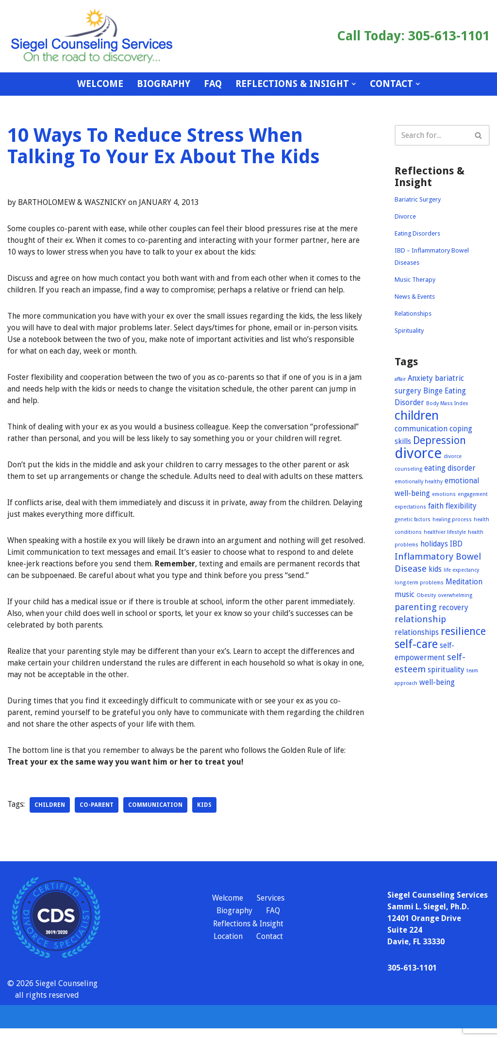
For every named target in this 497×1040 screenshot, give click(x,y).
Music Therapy (415, 279)
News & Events (415, 296)
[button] (353, 84)
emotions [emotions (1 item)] (444, 494)
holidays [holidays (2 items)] (434, 544)
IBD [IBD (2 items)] (456, 544)
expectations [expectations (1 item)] (410, 507)
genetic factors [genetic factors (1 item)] (413, 519)
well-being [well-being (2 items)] (437, 682)
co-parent (97, 816)
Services (271, 909)
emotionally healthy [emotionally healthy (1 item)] (419, 481)
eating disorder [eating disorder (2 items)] (450, 468)
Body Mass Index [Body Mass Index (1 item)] (447, 403)
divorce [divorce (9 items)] (418, 453)
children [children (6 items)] (417, 415)
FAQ (213, 83)
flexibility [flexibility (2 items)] (461, 506)
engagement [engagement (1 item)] (473, 494)
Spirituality (409, 330)
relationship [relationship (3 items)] (420, 619)
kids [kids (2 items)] (435, 569)
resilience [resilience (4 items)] (463, 631)
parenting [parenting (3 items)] (416, 607)
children (49, 816)
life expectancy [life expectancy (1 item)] (461, 570)
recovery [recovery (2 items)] (453, 607)
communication (155, 816)
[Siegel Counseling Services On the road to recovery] (92, 36)
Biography (163, 83)
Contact (270, 948)
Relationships (413, 313)
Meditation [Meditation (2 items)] (464, 582)
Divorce (405, 216)
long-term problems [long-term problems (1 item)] (419, 583)
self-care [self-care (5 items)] (416, 644)
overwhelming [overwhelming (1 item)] (455, 595)
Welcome (100, 83)
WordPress (95, 1028)
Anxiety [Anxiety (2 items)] (420, 378)
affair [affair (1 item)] (400, 379)
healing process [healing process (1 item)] (452, 519)
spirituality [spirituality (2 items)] (446, 669)
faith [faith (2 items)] (436, 506)
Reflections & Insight (248, 935)
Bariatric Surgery (418, 199)
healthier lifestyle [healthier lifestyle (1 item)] (445, 532)
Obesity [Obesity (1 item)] (426, 595)
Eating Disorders (417, 233)
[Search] (431, 135)
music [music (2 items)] (404, 594)
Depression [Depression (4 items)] (439, 440)
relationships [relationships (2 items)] (417, 632)
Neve (16, 1028)
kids (204, 816)
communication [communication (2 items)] (421, 429)
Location (228, 948)
